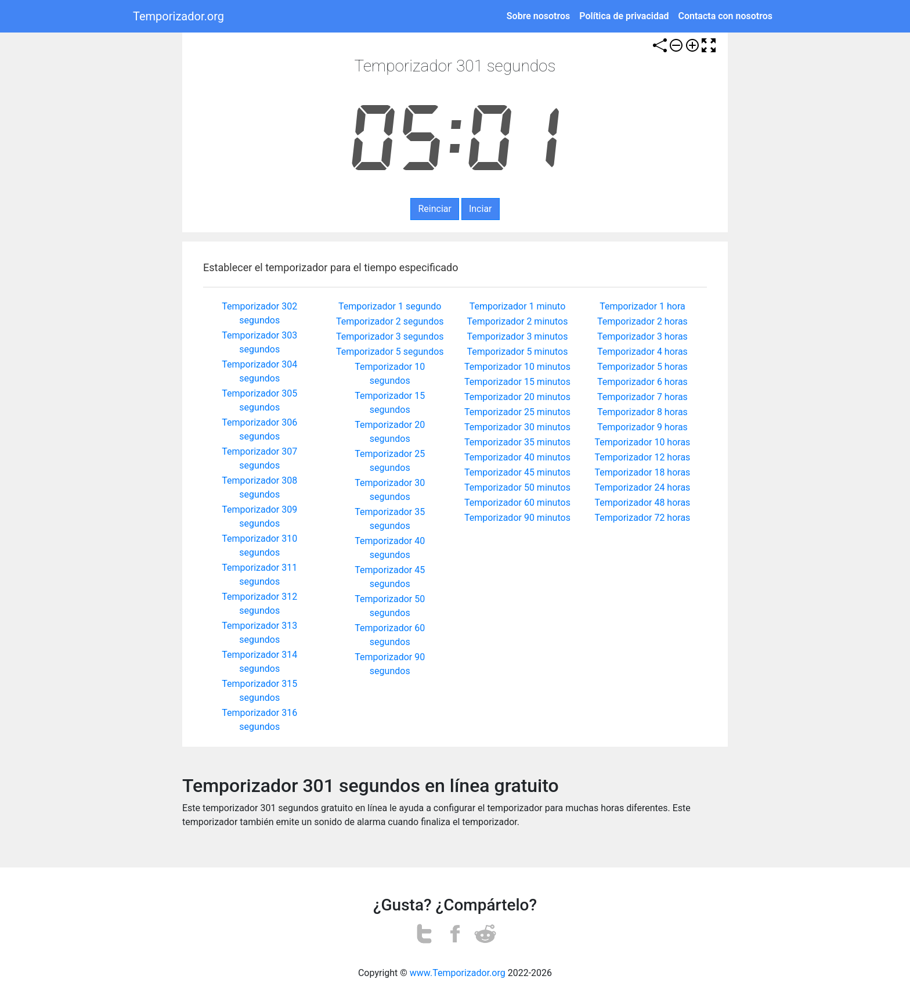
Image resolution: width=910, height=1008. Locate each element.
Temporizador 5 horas (642, 366)
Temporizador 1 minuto (518, 306)
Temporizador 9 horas (642, 427)
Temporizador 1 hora (642, 306)
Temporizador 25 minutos (517, 411)
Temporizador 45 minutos (517, 472)
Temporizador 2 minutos (517, 321)
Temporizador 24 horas (643, 487)
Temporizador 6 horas (642, 381)
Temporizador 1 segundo (389, 306)
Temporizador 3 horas (642, 336)
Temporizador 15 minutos (517, 381)
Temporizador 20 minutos (517, 396)
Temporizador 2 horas (642, 321)
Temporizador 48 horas (643, 502)
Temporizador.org (178, 16)
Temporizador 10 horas (643, 442)
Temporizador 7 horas (642, 396)
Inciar (480, 208)
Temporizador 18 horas (643, 472)
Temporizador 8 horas (642, 411)
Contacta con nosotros (725, 15)
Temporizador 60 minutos (517, 502)
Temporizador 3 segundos (390, 336)
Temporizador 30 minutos (517, 427)
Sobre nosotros (538, 15)
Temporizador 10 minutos (517, 366)
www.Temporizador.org (457, 972)
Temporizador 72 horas (643, 517)
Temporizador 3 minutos (517, 336)
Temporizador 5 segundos (390, 351)
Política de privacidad (624, 15)
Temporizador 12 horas (643, 457)
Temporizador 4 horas (642, 351)
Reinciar (434, 208)
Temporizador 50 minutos (517, 487)
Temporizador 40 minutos (517, 457)
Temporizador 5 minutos (517, 351)
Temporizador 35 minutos (517, 442)
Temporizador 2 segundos (390, 321)
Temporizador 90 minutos (517, 517)
